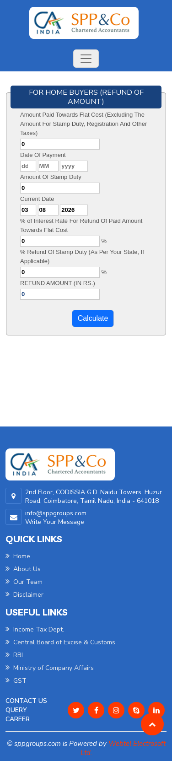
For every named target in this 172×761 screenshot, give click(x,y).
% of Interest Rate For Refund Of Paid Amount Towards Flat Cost (81, 225)
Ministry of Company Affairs (49, 668)
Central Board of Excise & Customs (60, 642)
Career (17, 719)
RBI (14, 655)
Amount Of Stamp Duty (50, 176)
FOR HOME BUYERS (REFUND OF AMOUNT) (86, 97)
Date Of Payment (43, 154)
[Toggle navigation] (86, 58)
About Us (23, 569)
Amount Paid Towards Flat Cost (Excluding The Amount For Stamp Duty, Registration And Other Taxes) (83, 123)
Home (17, 556)
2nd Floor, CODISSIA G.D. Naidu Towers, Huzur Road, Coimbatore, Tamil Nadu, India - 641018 (93, 496)
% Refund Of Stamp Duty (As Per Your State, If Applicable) (82, 256)
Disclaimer (24, 594)
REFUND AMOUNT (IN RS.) (57, 283)
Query (16, 710)
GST (16, 680)
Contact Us (26, 700)
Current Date (37, 198)
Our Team (24, 581)
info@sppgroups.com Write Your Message (55, 517)
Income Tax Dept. (34, 629)
